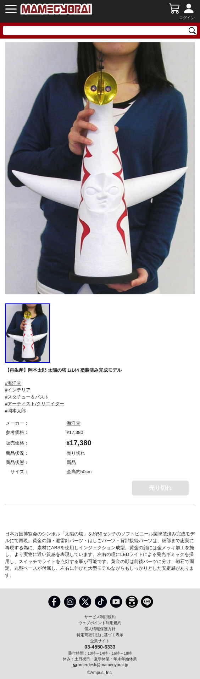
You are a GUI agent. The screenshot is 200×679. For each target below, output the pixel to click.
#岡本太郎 (15, 410)
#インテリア (17, 390)
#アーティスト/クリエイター (34, 403)
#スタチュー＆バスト (27, 397)
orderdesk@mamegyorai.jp (103, 664)
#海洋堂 (13, 383)
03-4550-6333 (99, 646)
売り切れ (160, 488)
